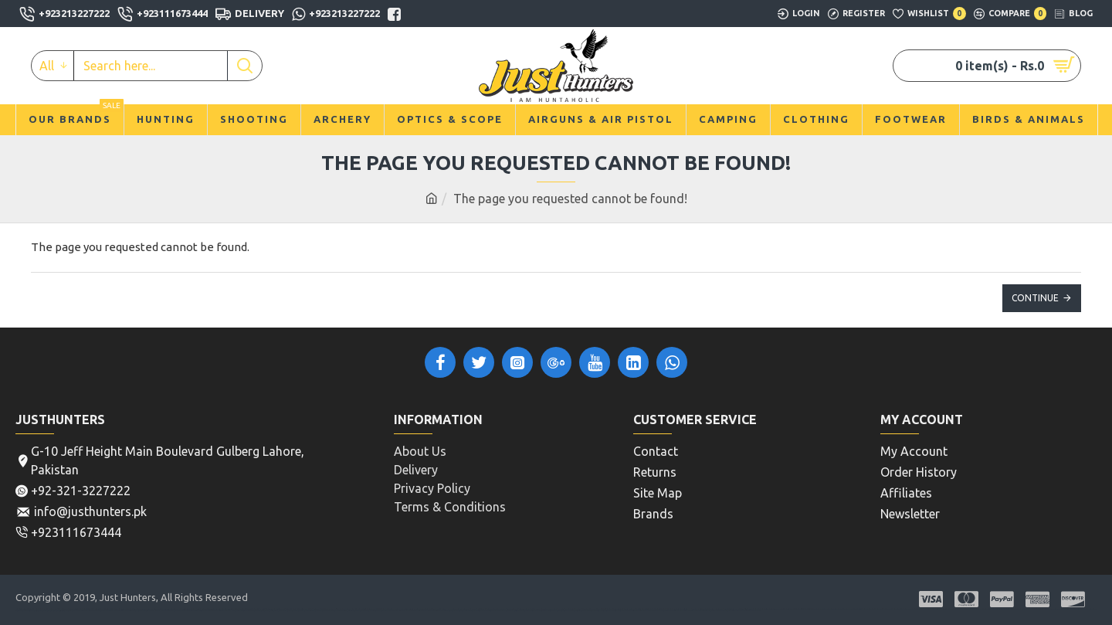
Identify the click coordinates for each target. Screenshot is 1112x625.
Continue (1035, 298)
